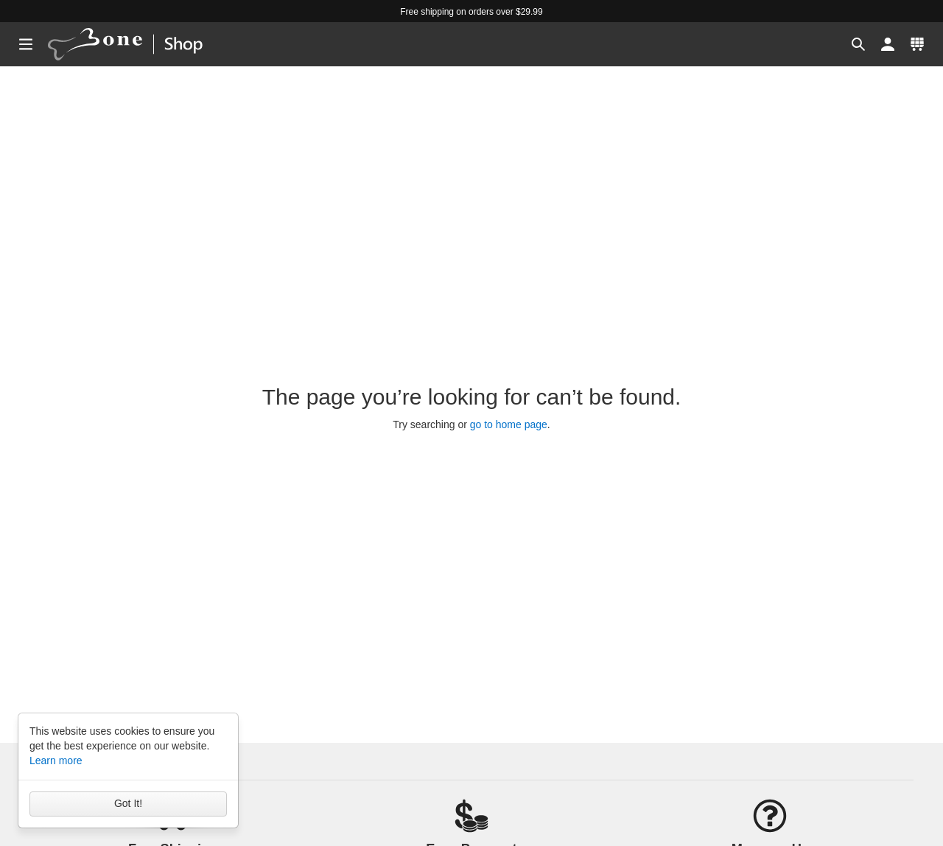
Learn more (56, 760)
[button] (858, 44)
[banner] (138, 44)
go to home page (508, 424)
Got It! (128, 803)
